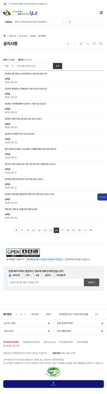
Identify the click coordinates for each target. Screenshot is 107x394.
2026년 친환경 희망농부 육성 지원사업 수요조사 (24, 179)
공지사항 (41, 36)
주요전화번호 (82, 342)
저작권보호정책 (66, 342)
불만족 (48, 275)
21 (28, 230)
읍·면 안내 (23, 36)
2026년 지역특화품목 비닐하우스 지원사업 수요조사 (25, 104)
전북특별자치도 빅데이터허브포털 (73, 314)
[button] (63, 22)
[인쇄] (81, 44)
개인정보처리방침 (11, 342)
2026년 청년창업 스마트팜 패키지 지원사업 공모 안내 (26, 73)
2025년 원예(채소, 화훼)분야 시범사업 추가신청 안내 (26, 88)
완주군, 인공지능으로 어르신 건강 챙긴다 (31, 22)
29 (73, 230)
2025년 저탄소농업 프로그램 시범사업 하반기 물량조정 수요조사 (30, 164)
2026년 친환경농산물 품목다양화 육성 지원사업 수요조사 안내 (29, 194)
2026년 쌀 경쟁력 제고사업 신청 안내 (19, 134)
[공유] (88, 44)
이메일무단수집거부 (31, 342)
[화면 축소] (74, 44)
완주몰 (98, 314)
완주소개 (12, 36)
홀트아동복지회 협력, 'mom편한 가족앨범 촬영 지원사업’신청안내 (30, 149)
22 (33, 230)
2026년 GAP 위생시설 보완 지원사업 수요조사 (23, 119)
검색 (57, 66)
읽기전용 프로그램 (11, 345)
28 (68, 230)
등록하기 (91, 282)
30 (79, 230)
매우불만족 (61, 275)
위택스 (49, 314)
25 (50, 230)
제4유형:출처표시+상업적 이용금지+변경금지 (44, 259)
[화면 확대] (68, 44)
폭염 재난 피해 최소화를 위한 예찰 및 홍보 (21, 209)
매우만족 (16, 275)
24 (44, 230)
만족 (27, 275)
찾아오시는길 (49, 342)
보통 (37, 275)
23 (39, 230)
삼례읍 (33, 36)
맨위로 (53, 384)
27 (62, 230)
